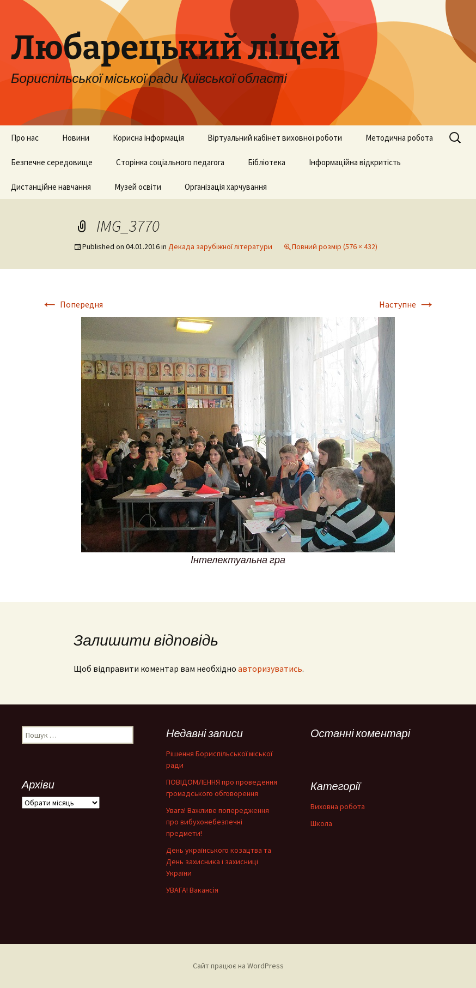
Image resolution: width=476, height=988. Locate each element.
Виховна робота (337, 806)
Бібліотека (266, 162)
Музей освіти (137, 187)
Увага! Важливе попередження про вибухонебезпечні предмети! (217, 821)
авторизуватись (270, 668)
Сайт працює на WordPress (238, 966)
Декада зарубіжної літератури (220, 246)
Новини (75, 137)
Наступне (407, 304)
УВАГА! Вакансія (192, 890)
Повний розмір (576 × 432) (334, 246)
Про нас (25, 137)
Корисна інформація (148, 137)
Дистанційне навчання (51, 187)
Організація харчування (226, 187)
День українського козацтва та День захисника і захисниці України (218, 861)
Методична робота (399, 137)
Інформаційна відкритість (355, 162)
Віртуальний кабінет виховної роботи (275, 137)
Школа (321, 823)
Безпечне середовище (52, 162)
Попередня (72, 304)
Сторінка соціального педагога (170, 162)
